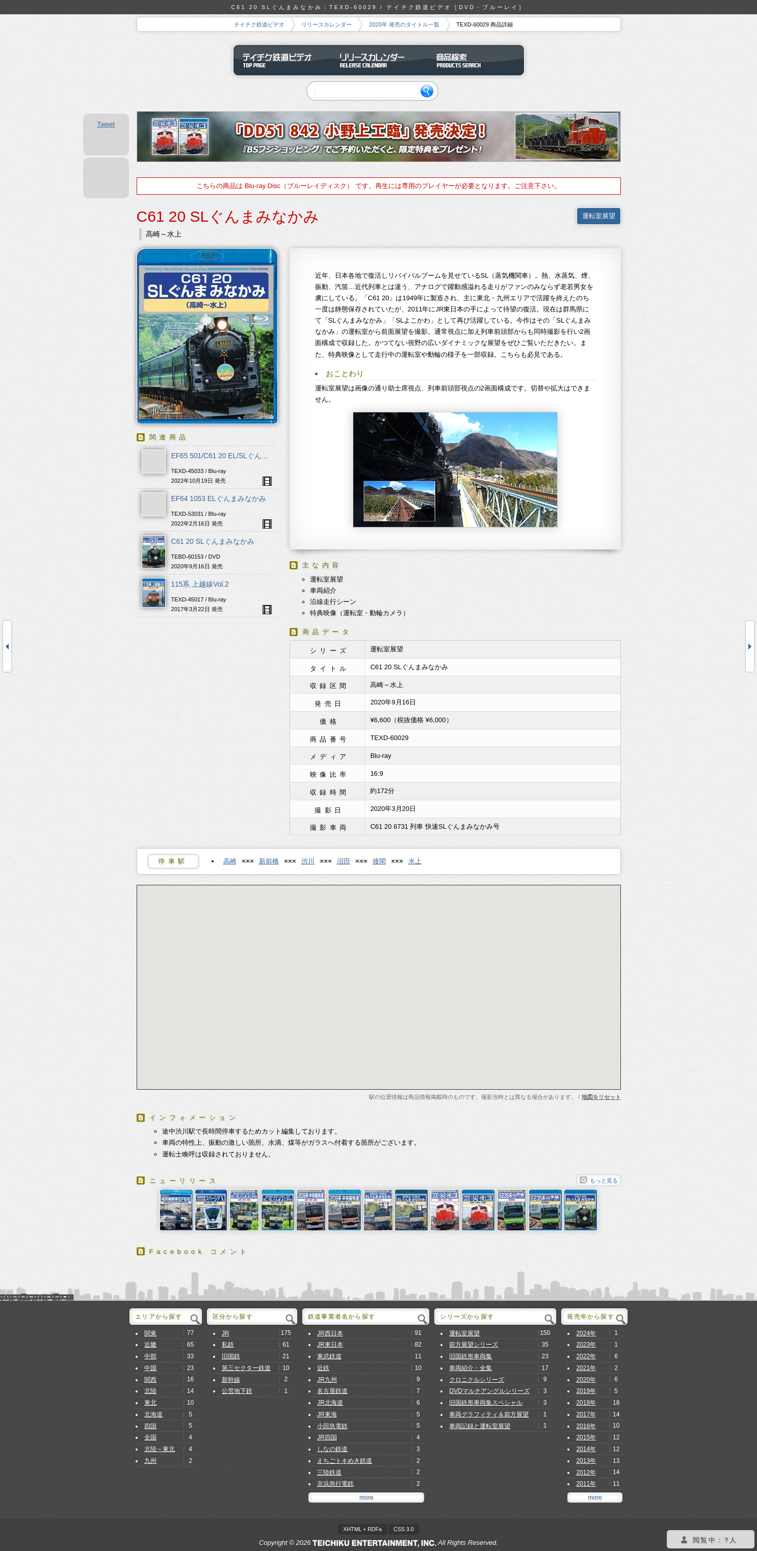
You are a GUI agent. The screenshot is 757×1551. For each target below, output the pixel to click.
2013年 (586, 1460)
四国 (150, 1426)
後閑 (379, 861)
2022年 (586, 1356)
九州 (150, 1460)
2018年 (586, 1402)
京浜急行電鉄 (335, 1483)
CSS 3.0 (404, 1529)
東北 (150, 1402)
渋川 (308, 861)
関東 (150, 1333)
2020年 (586, 1379)
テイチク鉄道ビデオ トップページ (281, 60)
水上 (415, 861)
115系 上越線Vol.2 (200, 584)
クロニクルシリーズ (476, 1379)
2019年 (586, 1391)
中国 (150, 1368)
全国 (150, 1437)
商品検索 (475, 60)
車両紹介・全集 (470, 1368)
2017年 (586, 1414)
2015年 (586, 1437)
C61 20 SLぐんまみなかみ (212, 541)
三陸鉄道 (329, 1472)
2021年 (586, 1368)
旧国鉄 (231, 1356)
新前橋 (269, 861)
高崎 (230, 861)
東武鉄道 (329, 1356)
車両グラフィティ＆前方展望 (489, 1414)
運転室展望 (598, 216)
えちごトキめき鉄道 (344, 1460)
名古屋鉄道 (332, 1391)
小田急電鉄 (332, 1426)
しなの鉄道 (332, 1449)
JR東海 (327, 1414)
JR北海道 (330, 1402)
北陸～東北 (159, 1449)
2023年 (586, 1344)
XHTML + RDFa (362, 1529)
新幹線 (231, 1379)
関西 (150, 1379)
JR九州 (327, 1379)
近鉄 (323, 1368)
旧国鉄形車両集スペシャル (486, 1402)
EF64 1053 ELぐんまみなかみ (218, 499)
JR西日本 (330, 1333)
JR (225, 1333)
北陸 (150, 1391)
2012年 (586, 1472)
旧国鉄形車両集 (470, 1356)
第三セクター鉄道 (246, 1368)
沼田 (343, 861)
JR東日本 (330, 1344)
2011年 (586, 1483)
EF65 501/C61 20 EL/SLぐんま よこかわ (235, 456)
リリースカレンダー (326, 24)
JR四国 (327, 1437)
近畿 (150, 1344)
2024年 (586, 1333)
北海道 (153, 1414)
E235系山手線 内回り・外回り (7, 646)
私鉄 (228, 1344)
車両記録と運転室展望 (479, 1426)
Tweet (106, 124)
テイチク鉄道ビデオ (259, 24)
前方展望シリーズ (473, 1344)
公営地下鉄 (237, 1391)
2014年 (586, 1449)
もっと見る (604, 1180)
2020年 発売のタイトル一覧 (404, 24)
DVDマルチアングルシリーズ (489, 1391)
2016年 (586, 1426)
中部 (150, 1356)
